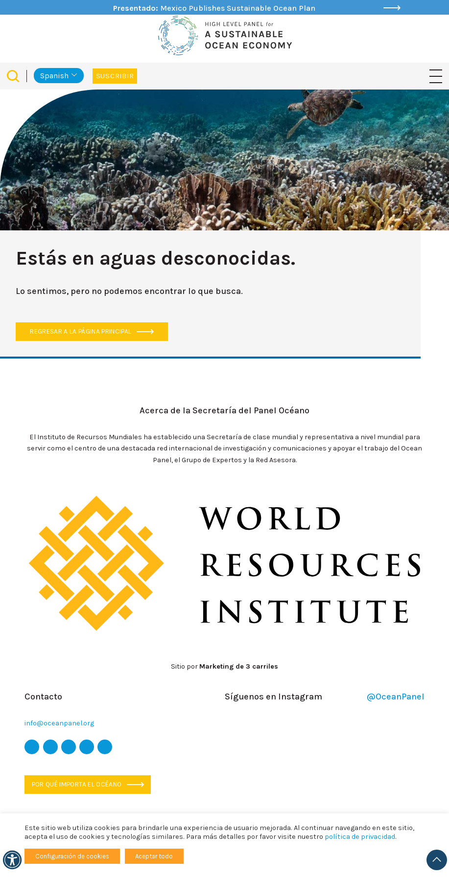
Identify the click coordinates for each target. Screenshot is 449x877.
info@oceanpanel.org (59, 723)
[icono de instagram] (68, 747)
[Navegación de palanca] (435, 75)
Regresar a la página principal (92, 331)
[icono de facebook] (50, 747)
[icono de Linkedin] (104, 747)
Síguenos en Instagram (325, 696)
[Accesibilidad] (12, 860)
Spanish (54, 75)
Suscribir (115, 76)
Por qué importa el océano (88, 784)
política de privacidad (360, 836)
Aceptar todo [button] (154, 856)
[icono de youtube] (86, 747)
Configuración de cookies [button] (72, 856)
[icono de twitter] (31, 747)
